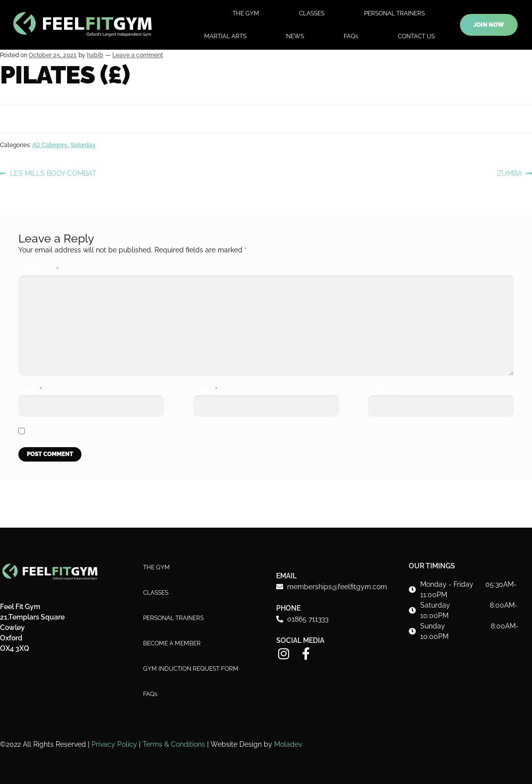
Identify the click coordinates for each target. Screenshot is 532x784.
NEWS (295, 36)
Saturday (83, 145)
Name (30, 390)
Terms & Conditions (174, 744)
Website (383, 390)
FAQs (351, 36)
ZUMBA (509, 172)
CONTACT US (416, 36)
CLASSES (311, 13)
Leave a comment (137, 55)
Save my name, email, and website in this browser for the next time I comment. (177, 432)
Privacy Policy (114, 744)
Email (205, 390)
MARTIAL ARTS (225, 36)
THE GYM (245, 13)
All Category (50, 145)
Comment (38, 270)
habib (95, 55)
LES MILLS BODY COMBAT (52, 172)
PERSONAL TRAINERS (394, 13)
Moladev (288, 744)
